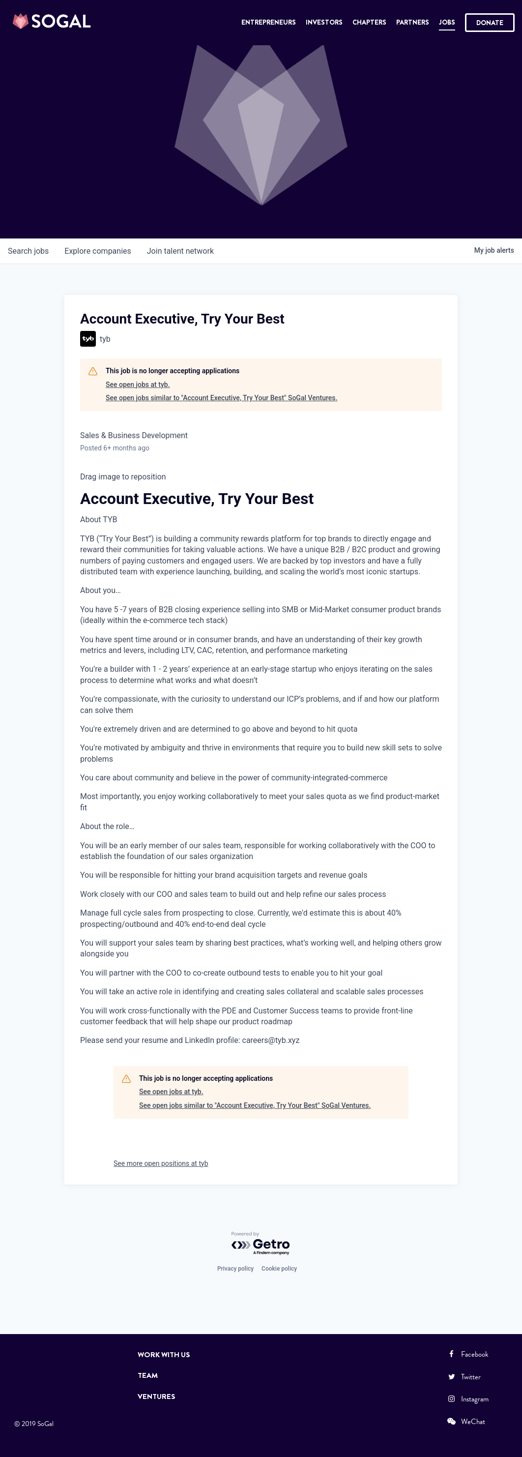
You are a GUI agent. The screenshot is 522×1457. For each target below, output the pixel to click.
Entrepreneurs (268, 22)
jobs (28, 251)
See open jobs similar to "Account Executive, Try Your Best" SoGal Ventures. (221, 398)
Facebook (467, 1354)
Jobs (447, 22)
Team (148, 1375)
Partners (412, 22)
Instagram (467, 1399)
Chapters (369, 22)
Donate (489, 23)
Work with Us (164, 1354)
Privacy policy (235, 1268)
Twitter (463, 1376)
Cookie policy (279, 1268)
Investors (324, 22)
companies (97, 251)
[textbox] (261, 759)
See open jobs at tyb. (138, 384)
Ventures (156, 1396)
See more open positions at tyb (161, 1163)
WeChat (465, 1421)
